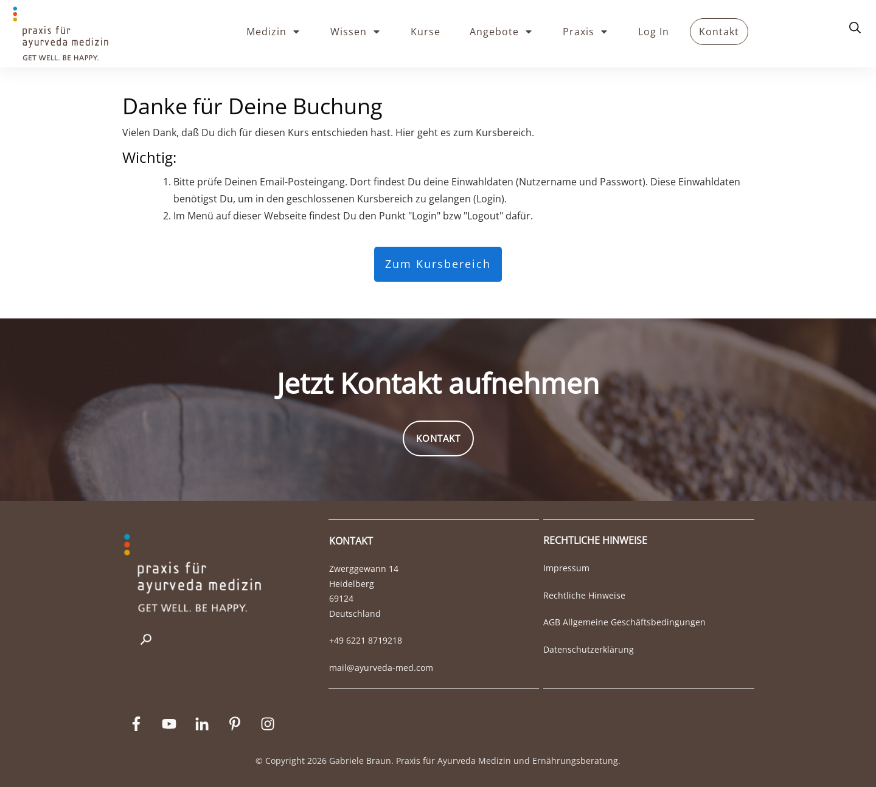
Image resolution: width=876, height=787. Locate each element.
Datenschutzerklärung (588, 649)
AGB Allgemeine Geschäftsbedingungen (624, 622)
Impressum (566, 568)
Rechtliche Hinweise (584, 595)
